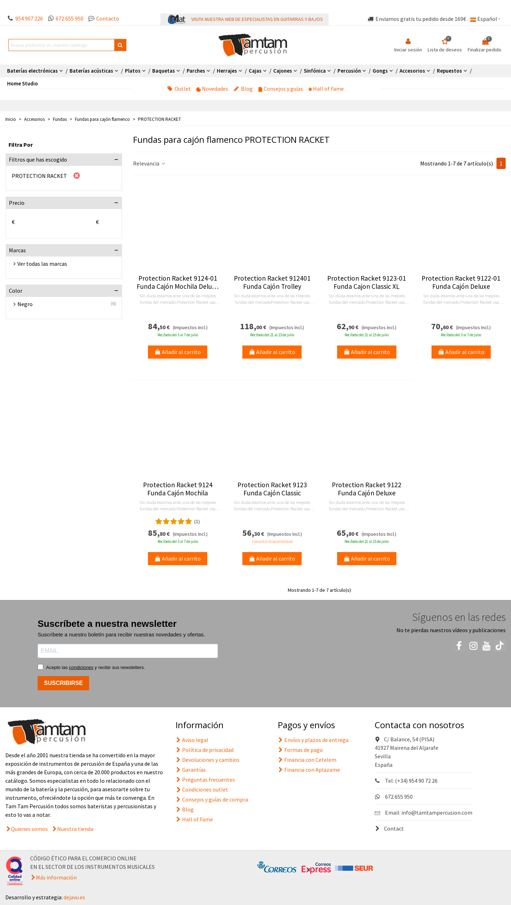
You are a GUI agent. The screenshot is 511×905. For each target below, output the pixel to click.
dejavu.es (74, 897)
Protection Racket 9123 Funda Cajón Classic (272, 489)
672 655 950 (69, 18)
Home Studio (22, 83)
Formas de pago (300, 750)
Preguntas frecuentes (205, 779)
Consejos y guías (280, 88)
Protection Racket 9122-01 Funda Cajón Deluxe (461, 282)
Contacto (107, 18)
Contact (389, 828)
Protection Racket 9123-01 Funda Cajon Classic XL (366, 282)
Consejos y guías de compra (212, 799)
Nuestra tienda (75, 828)
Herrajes (227, 70)
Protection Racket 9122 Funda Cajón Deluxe (366, 489)
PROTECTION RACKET (39, 175)
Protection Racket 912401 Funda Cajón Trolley (272, 282)
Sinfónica (315, 70)
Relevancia (149, 163)
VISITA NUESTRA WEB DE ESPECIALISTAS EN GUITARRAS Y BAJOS (257, 19)
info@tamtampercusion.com (436, 812)
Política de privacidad (204, 750)
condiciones (81, 667)
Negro (25, 304)
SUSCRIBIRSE (63, 683)
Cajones (282, 70)
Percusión (349, 70)
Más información (56, 877)
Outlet (179, 88)
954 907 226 (29, 18)
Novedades (212, 88)
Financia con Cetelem (307, 759)
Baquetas (163, 70)
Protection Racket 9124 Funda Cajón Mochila (178, 489)
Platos (133, 70)
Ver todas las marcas (42, 263)
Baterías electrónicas (32, 70)
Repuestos (449, 70)
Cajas (255, 70)
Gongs (380, 70)
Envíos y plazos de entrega (313, 740)
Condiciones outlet (202, 789)
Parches (196, 70)
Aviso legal (192, 740)
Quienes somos (29, 828)
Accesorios (412, 70)
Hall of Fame (326, 88)
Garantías (191, 769)
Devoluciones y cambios (208, 759)
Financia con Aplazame (309, 769)
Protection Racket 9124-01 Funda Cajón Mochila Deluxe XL (178, 282)
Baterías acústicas (91, 70)
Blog (243, 88)
